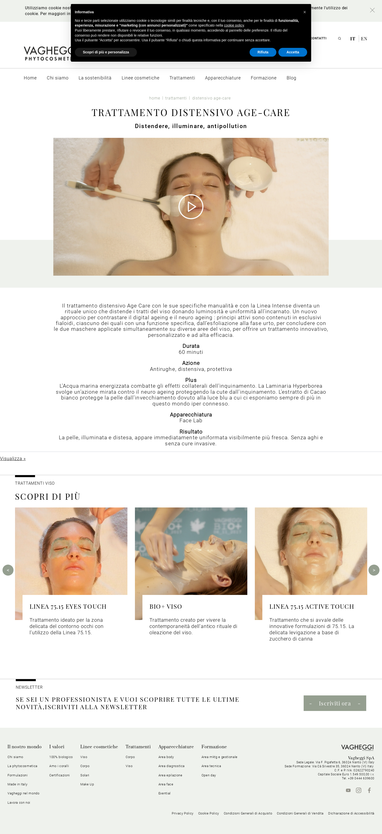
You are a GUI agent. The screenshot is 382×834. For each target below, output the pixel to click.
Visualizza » (13, 458)
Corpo (84, 766)
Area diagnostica (171, 766)
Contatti (318, 38)
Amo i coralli (59, 766)
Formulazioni (18, 775)
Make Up (87, 784)
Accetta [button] (292, 52)
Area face (165, 784)
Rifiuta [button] (263, 52)
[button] (305, 12)
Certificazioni (59, 775)
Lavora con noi (19, 802)
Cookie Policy (208, 813)
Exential (164, 793)
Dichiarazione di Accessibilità (351, 813)
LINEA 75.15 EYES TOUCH (68, 606)
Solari (84, 775)
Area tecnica (211, 766)
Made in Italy (17, 784)
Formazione (214, 747)
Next (373, 570)
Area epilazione (170, 775)
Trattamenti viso (35, 483)
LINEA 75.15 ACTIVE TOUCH (311, 606)
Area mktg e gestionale (220, 757)
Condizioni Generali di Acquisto (248, 813)
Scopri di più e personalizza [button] (106, 52)
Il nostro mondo (25, 747)
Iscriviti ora (335, 703)
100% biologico (61, 757)
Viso (83, 757)
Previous (8, 570)
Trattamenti (138, 747)
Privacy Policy (183, 813)
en (364, 39)
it (353, 39)
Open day (209, 775)
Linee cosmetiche (99, 747)
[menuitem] (30, 77)
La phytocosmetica (23, 766)
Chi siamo (15, 757)
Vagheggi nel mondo (24, 793)
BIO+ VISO (165, 606)
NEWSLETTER (29, 687)
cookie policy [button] (234, 25)
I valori (56, 747)
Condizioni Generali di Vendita (300, 813)
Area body (166, 757)
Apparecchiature (176, 747)
